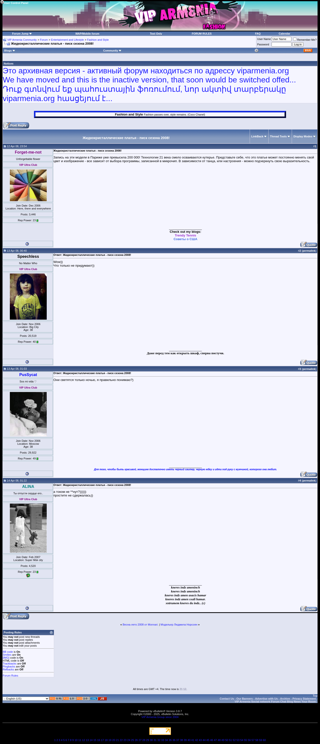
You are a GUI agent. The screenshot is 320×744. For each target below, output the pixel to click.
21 (117, 740)
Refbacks (8, 669)
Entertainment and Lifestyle (67, 39)
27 (139, 740)
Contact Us (227, 698)
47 (215, 740)
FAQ (258, 33)
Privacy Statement (304, 698)
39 (185, 740)
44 (204, 740)
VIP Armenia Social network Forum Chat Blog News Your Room (275, 701)
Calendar (284, 33)
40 (188, 740)
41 (192, 740)
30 (151, 740)
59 (260, 740)
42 (196, 740)
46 (211, 740)
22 (121, 740)
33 (162, 740)
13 (87, 740)
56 (249, 740)
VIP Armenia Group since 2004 (160, 717)
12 (83, 740)
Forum (44, 39)
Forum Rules (10, 675)
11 (79, 740)
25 (132, 740)
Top (315, 695)
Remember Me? (305, 39)
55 (245, 740)
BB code (8, 651)
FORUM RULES (202, 33)
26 (136, 740)
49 (222, 740)
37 (177, 740)
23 (124, 740)
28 (143, 740)
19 (109, 740)
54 (241, 740)
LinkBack (257, 136)
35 (170, 740)
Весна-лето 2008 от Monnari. (140, 624)
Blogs (9, 50)
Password (263, 44)
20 (113, 740)
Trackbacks (9, 663)
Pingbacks (9, 666)
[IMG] (6, 657)
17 (102, 740)
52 (234, 740)
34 (166, 740)
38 (181, 740)
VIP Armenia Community (22, 39)
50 (226, 740)
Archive (285, 698)
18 (106, 740)
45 (207, 740)
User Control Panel (14, 2)
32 (158, 740)
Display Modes (302, 136)
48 (219, 740)
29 (147, 740)
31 (154, 740)
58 (256, 740)
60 (264, 740)
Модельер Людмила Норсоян (179, 624)
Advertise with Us (266, 698)
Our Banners (244, 698)
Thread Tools (278, 136)
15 (94, 740)
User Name (264, 39)
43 (200, 740)
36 (173, 740)
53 (237, 740)
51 (230, 740)
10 (76, 740)
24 (128, 740)
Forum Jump (20, 33)
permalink (309, 250)
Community (112, 50)
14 (91, 740)
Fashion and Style (98, 39)
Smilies (7, 654)
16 (98, 740)
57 (253, 740)
